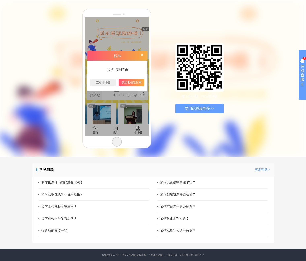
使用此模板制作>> (199, 109)
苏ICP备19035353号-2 (192, 255)
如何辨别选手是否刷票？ (178, 206)
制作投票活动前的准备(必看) (61, 182)
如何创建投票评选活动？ (178, 194)
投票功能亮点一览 (54, 230)
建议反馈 (172, 255)
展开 (302, 73)
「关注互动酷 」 (157, 255)
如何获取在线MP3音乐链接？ (62, 194)
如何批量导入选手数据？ (178, 230)
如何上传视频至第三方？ (59, 206)
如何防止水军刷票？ (174, 218)
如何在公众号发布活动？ (59, 218)
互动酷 (132, 255)
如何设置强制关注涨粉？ (178, 182)
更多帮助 (262, 169)
